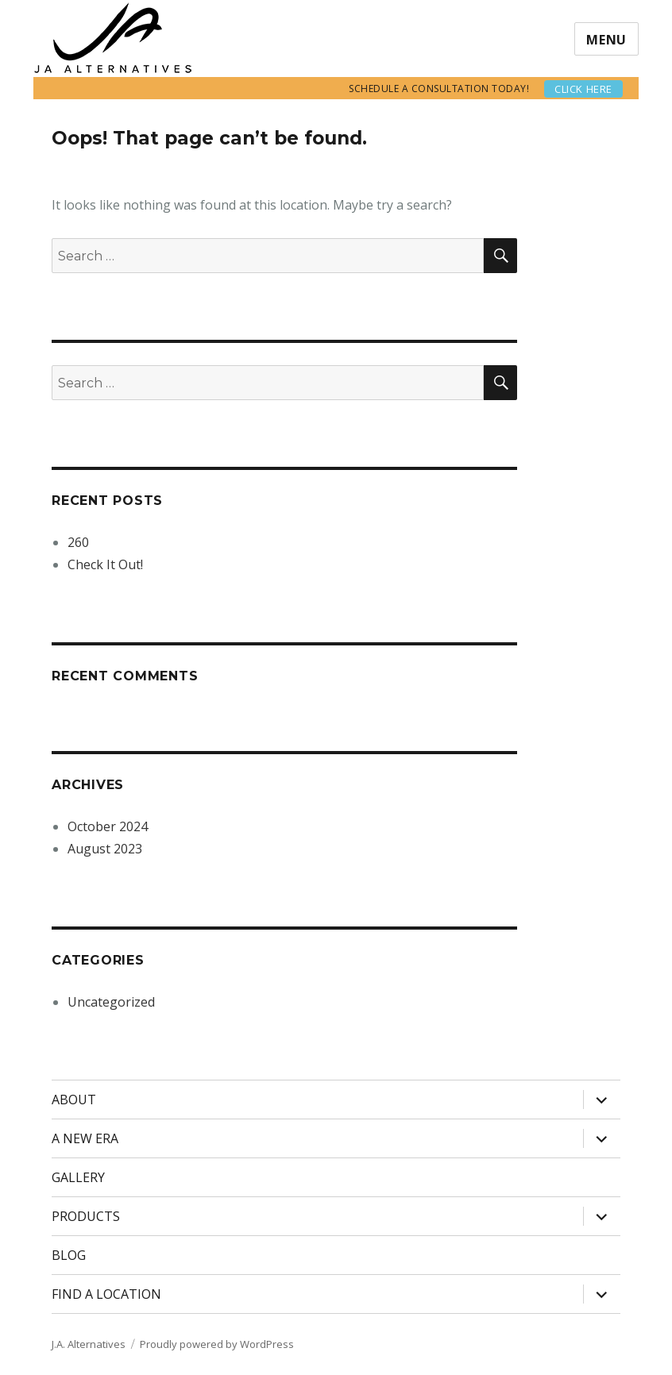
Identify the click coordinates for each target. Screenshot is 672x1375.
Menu (606, 39)
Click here (583, 89)
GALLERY (78, 1177)
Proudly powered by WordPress (217, 1344)
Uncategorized (111, 1002)
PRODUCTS (86, 1216)
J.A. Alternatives (89, 1344)
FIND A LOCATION (106, 1294)
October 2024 (108, 826)
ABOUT (74, 1099)
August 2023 (105, 848)
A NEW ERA (85, 1138)
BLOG (69, 1255)
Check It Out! (105, 564)
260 (78, 542)
